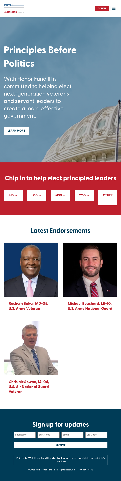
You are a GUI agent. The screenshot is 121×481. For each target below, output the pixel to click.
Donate (102, 8)
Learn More (16, 130)
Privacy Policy (86, 470)
